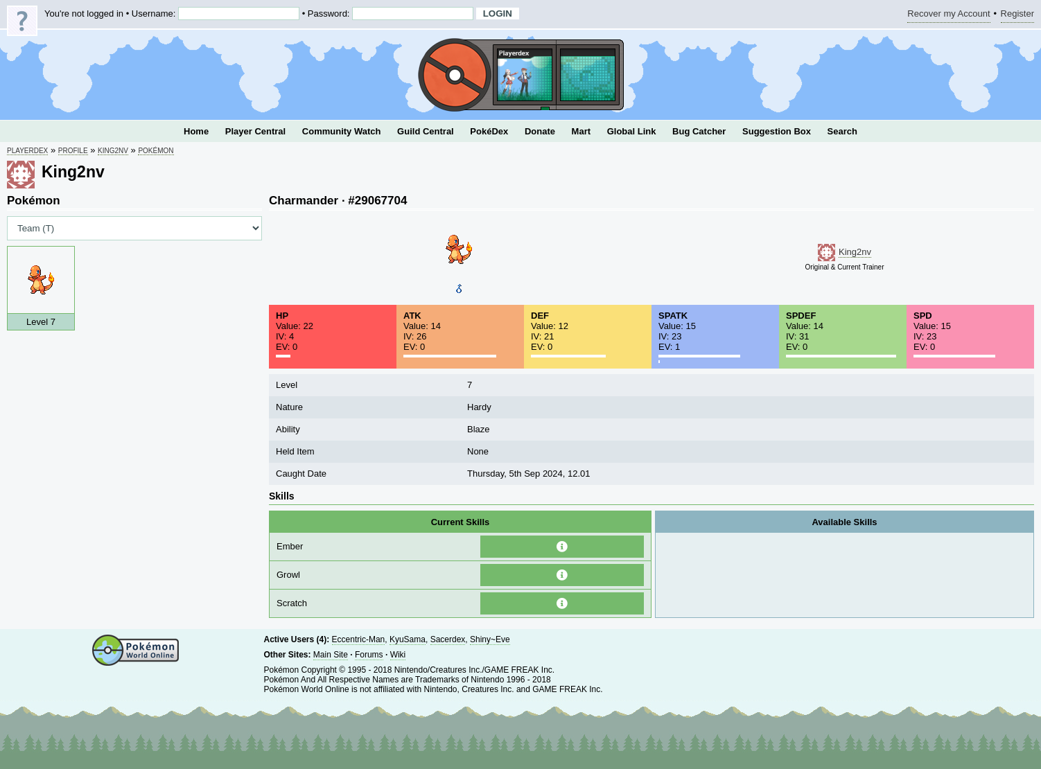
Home (196, 131)
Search (842, 131)
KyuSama (408, 639)
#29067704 (377, 200)
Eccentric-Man (358, 639)
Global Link (631, 131)
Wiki (398, 655)
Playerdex (27, 150)
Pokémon (155, 150)
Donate (540, 131)
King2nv (113, 150)
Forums (369, 655)
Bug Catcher (699, 131)
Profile (73, 150)
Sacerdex (448, 639)
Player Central (255, 131)
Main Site (330, 655)
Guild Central (425, 131)
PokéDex (489, 131)
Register (1017, 15)
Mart (581, 131)
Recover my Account (948, 15)
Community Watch (341, 131)
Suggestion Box (776, 131)
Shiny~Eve (490, 639)
